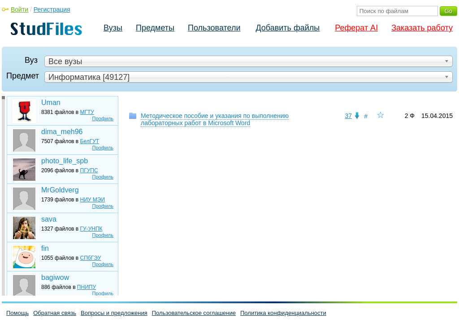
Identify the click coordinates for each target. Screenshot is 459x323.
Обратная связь (54, 313)
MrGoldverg (60, 190)
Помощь (17, 313)
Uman (51, 102)
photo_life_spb (64, 161)
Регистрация (52, 9)
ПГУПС (89, 170)
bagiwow (55, 277)
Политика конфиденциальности (283, 313)
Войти (19, 9)
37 (348, 115)
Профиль (103, 118)
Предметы (155, 27)
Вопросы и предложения (114, 313)
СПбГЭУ (90, 258)
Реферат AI (356, 27)
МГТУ (87, 112)
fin (45, 248)
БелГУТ (90, 141)
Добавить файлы (287, 27)
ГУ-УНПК (91, 229)
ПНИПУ (86, 287)
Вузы (113, 27)
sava (48, 219)
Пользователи (214, 27)
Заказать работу (422, 27)
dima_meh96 (62, 131)
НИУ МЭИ (92, 199)
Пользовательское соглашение (194, 313)
